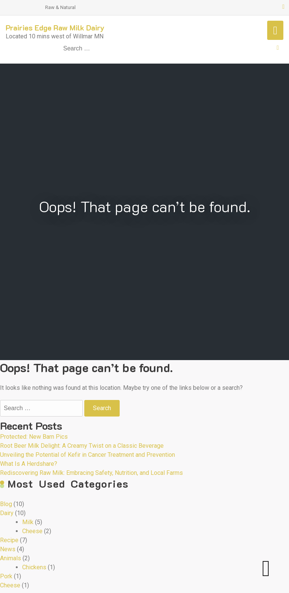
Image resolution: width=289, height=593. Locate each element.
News (7, 549)
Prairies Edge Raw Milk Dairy (55, 27)
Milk (27, 522)
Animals (10, 558)
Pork (6, 576)
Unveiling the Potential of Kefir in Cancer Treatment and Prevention (87, 454)
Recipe (9, 540)
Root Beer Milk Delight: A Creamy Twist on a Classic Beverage (82, 445)
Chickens (34, 567)
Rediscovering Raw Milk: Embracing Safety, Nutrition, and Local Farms (91, 472)
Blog (6, 504)
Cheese (32, 531)
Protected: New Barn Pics (34, 436)
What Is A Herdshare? (28, 463)
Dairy (7, 513)
